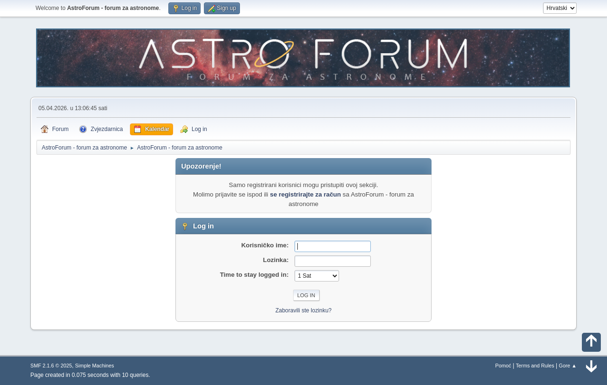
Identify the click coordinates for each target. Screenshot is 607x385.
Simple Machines (94, 365)
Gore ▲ (568, 365)
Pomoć (503, 365)
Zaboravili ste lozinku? (304, 310)
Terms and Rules (535, 365)
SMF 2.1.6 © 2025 (51, 365)
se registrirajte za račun (305, 194)
